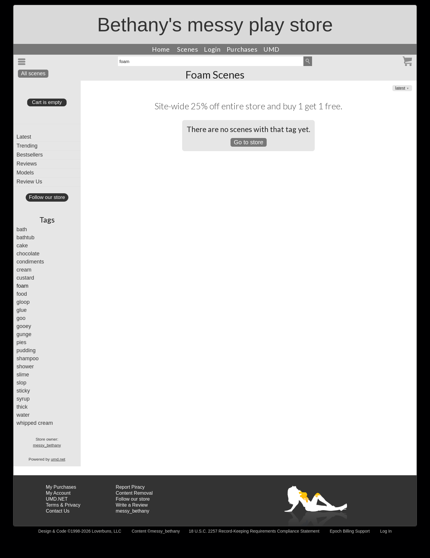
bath (21, 229)
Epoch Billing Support (350, 531)
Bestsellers (29, 155)
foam (22, 286)
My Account (58, 493)
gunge (23, 334)
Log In (386, 531)
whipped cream (34, 423)
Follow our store (47, 197)
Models (25, 173)
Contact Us (58, 510)
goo (20, 318)
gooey (23, 326)
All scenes (33, 73)
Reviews (26, 164)
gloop (23, 302)
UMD (271, 49)
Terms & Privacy (63, 505)
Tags (47, 219)
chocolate (27, 254)
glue (21, 310)
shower (25, 367)
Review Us (29, 182)
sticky (23, 391)
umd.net (58, 459)
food (21, 294)
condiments (30, 262)
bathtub (25, 237)
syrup (23, 399)
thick (21, 407)
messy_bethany (47, 445)
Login (212, 49)
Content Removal (134, 493)
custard (25, 278)
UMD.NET (57, 499)
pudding (26, 350)
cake (22, 246)
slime (22, 375)
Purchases (242, 49)
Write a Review (132, 505)
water (23, 415)
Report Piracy (130, 487)
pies (21, 342)
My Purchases (61, 487)
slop (21, 383)
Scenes (187, 49)
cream (23, 270)
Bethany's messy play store (215, 25)
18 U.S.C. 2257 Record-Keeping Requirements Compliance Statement (254, 531)
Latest (23, 137)
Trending (26, 146)
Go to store (248, 142)
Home (161, 49)
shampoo (27, 358)
